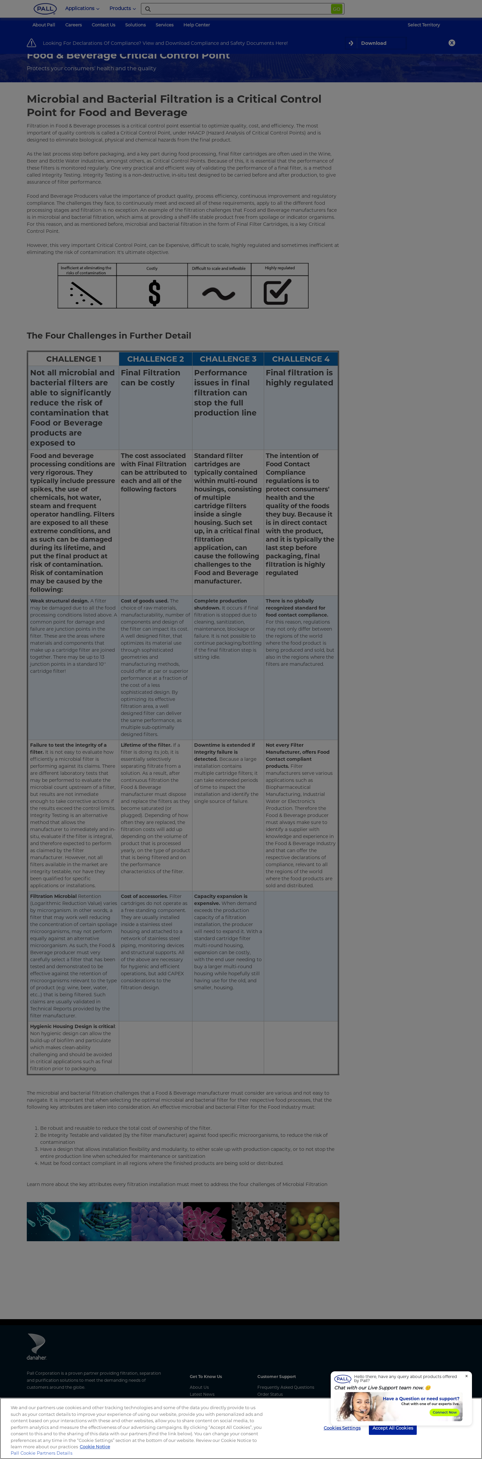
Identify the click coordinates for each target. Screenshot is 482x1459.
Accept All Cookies (393, 1427)
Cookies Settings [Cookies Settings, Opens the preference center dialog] (342, 1427)
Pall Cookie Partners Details (41, 1453)
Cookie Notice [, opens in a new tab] (95, 1446)
